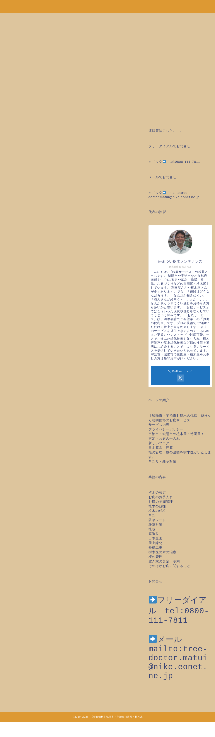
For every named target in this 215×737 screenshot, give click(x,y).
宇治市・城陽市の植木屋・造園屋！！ (179, 434)
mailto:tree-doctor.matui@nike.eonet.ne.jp (178, 671)
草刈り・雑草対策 (162, 461)
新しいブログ (158, 443)
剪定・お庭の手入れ (164, 438)
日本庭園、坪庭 (160, 447)
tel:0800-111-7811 (185, 161)
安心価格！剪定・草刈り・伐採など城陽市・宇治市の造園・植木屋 (107, 5)
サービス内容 (158, 425)
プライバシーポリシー (165, 429)
